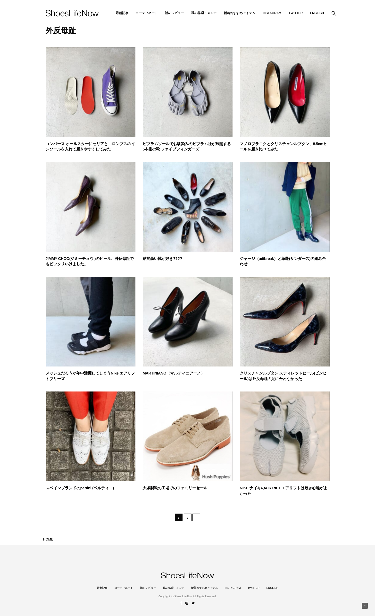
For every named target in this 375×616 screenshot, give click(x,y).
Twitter (296, 13)
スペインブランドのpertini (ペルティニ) (80, 488)
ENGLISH (317, 13)
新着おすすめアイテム (239, 13)
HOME (48, 539)
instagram (272, 13)
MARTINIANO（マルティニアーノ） (174, 373)
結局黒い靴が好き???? (162, 259)
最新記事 (122, 13)
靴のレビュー (174, 13)
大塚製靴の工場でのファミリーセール (175, 488)
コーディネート (147, 13)
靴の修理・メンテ (204, 13)
